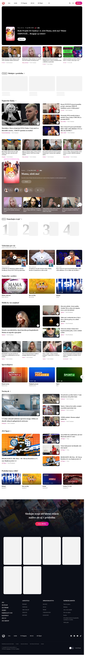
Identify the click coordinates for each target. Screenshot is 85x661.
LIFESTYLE (25, 600)
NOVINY (45, 604)
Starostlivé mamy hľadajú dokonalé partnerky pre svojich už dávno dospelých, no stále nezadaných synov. (43, 177)
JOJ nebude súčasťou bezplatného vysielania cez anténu (71, 618)
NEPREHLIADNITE (69, 600)
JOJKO (5, 613)
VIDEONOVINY (47, 612)
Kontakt (42, 648)
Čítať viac (21, 39)
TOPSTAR (24, 607)
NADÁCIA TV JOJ (9, 616)
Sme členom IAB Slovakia (34, 648)
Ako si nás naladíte (67, 609)
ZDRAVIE (24, 612)
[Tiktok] (80, 640)
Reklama (65, 607)
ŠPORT (44, 609)
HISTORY (24, 615)
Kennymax (8, 653)
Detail (26, 181)
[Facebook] (71, 640)
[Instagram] (74, 640)
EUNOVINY (46, 615)
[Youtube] (77, 640)
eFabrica (17, 653)
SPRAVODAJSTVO (48, 600)
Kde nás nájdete (67, 612)
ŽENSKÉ (24, 604)
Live (9, 3)
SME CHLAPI (25, 609)
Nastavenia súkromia (24, 648)
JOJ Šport (40, 3)
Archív (15, 3)
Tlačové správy (66, 604)
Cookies (17, 648)
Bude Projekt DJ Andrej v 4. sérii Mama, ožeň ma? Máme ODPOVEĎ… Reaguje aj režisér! (42, 32)
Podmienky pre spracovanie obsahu (8, 648)
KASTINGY (6, 619)
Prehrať (42, 524)
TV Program (24, 3)
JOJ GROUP (7, 626)
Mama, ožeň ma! (30, 173)
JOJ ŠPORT (6, 609)
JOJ (3, 603)
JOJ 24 (32, 3)
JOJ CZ (5, 623)
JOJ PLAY (6, 606)
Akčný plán (66, 622)
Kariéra (65, 615)
